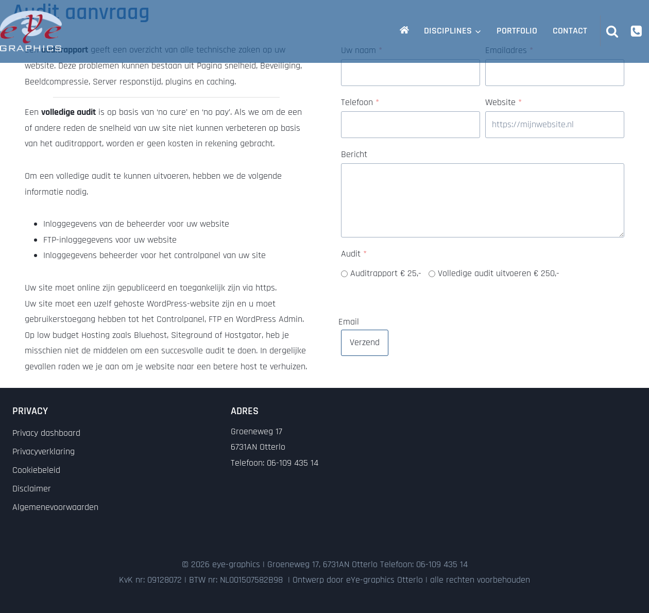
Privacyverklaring (43, 451)
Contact (570, 31)
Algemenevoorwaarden (55, 507)
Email (348, 321)
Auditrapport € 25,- (385, 273)
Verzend (365, 342)
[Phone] (636, 30)
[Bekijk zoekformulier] (612, 31)
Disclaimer (31, 489)
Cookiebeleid (36, 470)
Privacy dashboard (46, 433)
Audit (354, 254)
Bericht (354, 154)
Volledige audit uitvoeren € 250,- (498, 273)
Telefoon (360, 102)
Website (503, 102)
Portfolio (517, 31)
